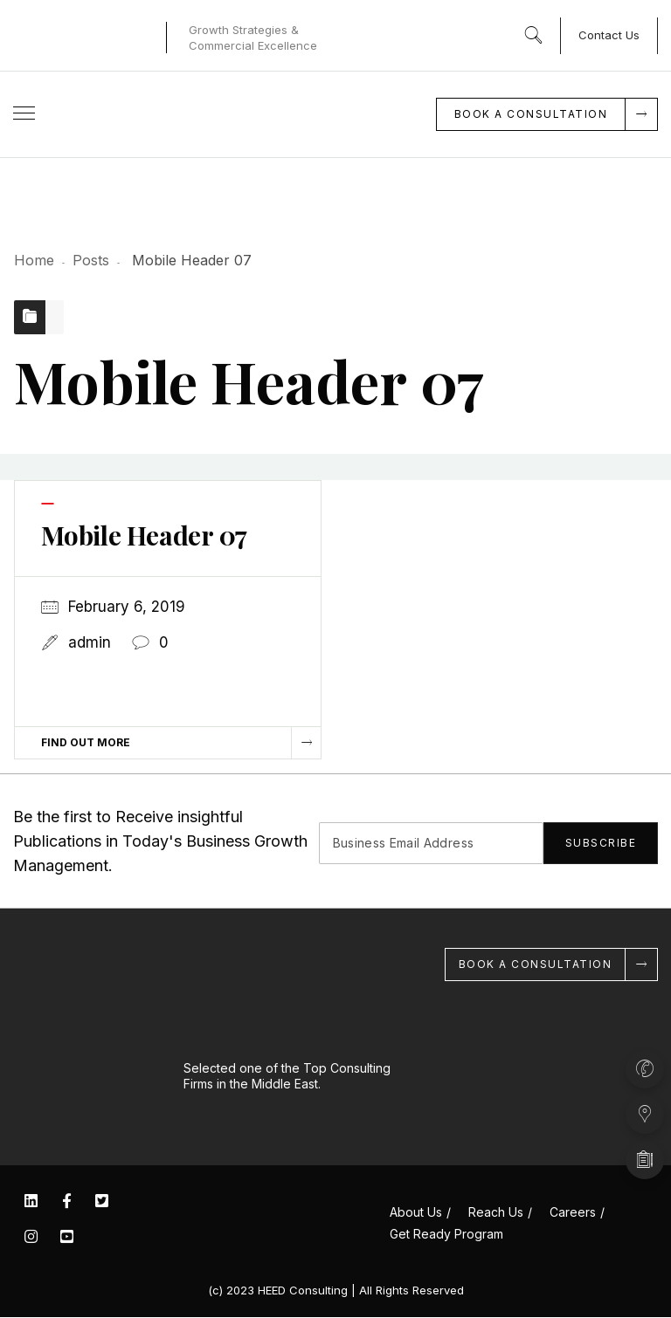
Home (34, 260)
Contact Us (609, 35)
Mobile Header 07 (145, 535)
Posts (91, 260)
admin (89, 643)
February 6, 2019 (126, 607)
